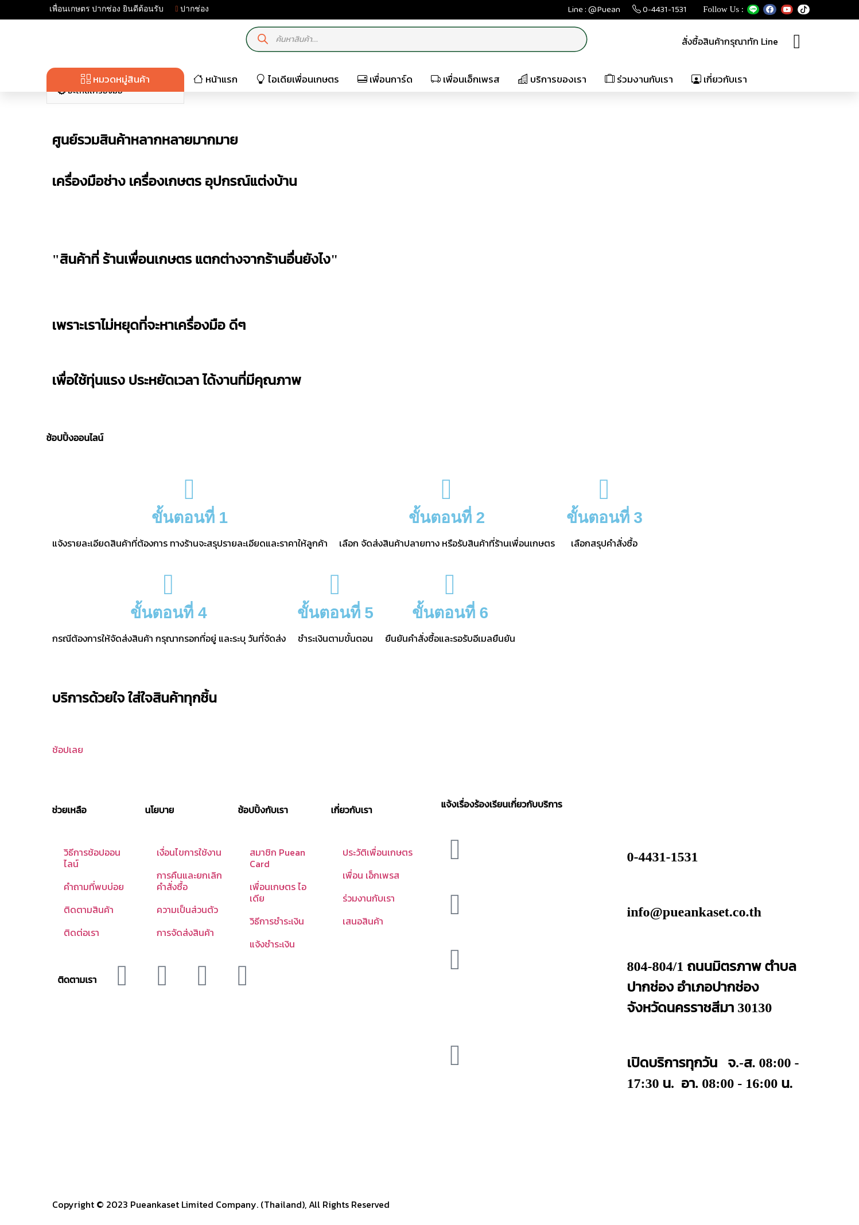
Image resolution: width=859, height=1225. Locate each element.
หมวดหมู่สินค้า (115, 79)
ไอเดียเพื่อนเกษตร (297, 79)
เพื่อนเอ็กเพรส (465, 79)
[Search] (262, 39)
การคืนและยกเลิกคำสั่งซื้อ (189, 881)
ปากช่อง (192, 9)
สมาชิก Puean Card (277, 858)
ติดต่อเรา (81, 932)
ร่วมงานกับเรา (639, 79)
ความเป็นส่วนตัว (187, 909)
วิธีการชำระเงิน (277, 921)
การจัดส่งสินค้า (185, 932)
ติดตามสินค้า (89, 909)
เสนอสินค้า (363, 921)
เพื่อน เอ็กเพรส (371, 875)
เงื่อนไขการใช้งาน (189, 852)
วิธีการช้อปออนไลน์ (92, 858)
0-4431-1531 (659, 12)
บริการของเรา (552, 79)
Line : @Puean (594, 12)
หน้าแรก (215, 79)
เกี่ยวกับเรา (719, 79)
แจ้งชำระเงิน (272, 944)
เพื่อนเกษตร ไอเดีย (278, 892)
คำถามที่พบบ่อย (94, 887)
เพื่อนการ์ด (385, 79)
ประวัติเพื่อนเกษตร (378, 852)
